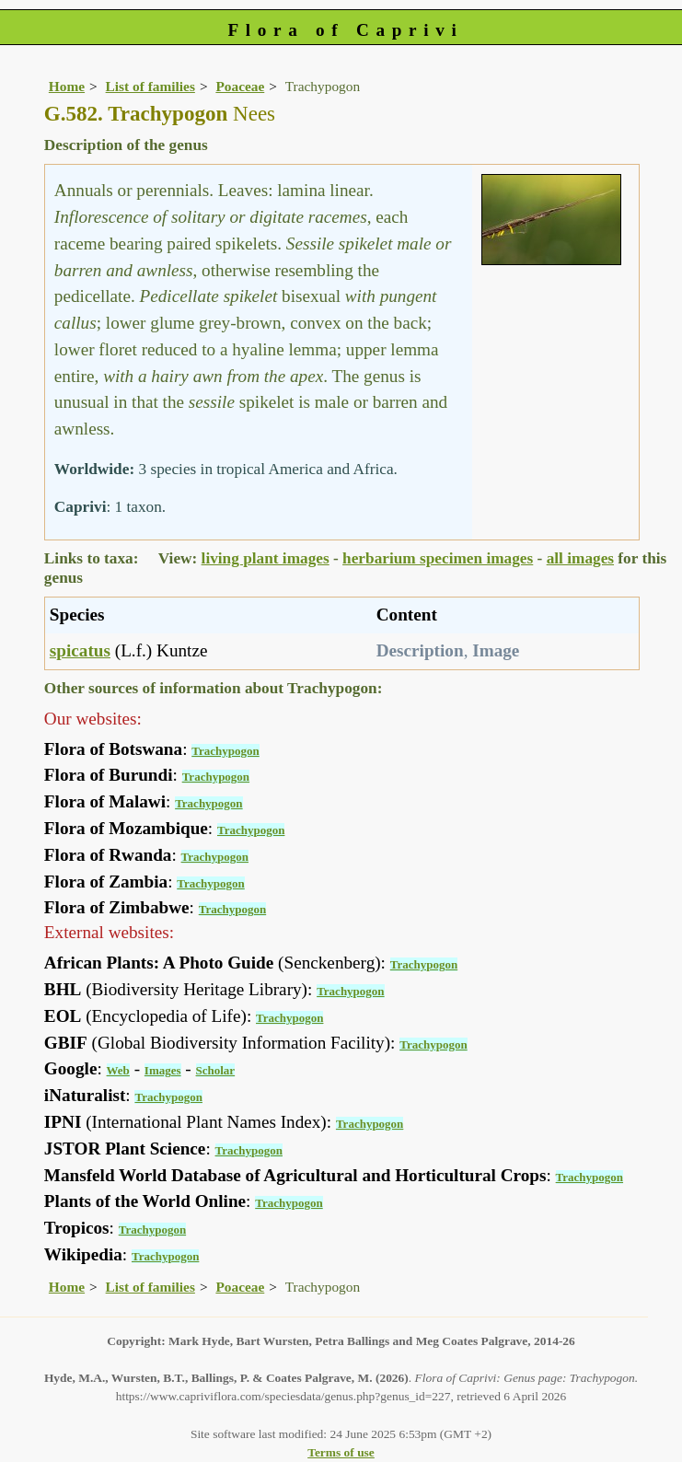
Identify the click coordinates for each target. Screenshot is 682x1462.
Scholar (216, 1070)
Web (118, 1070)
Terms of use (341, 1452)
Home (67, 86)
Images (162, 1070)
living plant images (265, 558)
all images (580, 558)
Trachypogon (225, 751)
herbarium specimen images (437, 558)
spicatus (80, 650)
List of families (150, 86)
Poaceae (239, 86)
